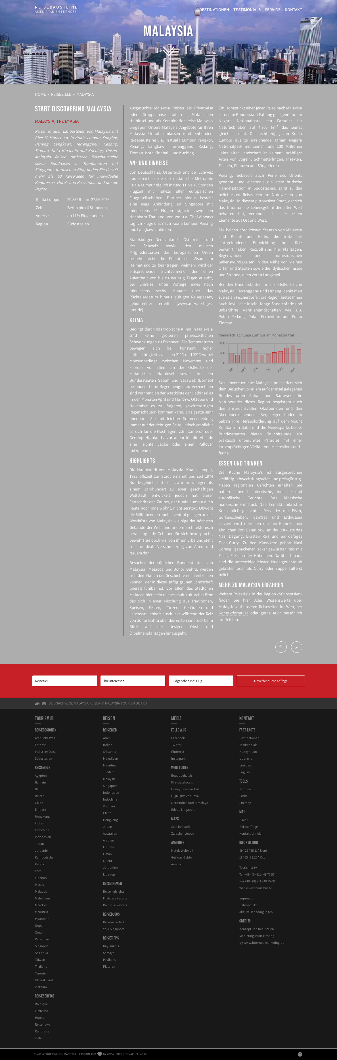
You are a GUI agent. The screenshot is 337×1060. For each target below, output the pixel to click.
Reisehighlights (113, 891)
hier (246, 600)
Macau (39, 884)
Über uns (245, 758)
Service (273, 9)
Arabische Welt (45, 738)
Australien (110, 833)
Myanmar (42, 918)
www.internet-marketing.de (264, 942)
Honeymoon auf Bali (185, 789)
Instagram (178, 758)
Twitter (176, 745)
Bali (37, 789)
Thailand (41, 966)
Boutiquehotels (181, 775)
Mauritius (41, 912)
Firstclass (41, 1011)
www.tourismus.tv (259, 888)
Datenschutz (248, 905)
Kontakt (293, 9)
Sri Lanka (41, 953)
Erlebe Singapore (183, 809)
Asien (107, 738)
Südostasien (78, 223)
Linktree (245, 765)
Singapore (110, 785)
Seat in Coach (180, 826)
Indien (39, 823)
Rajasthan (42, 939)
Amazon (177, 864)
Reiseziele (61, 94)
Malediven (42, 898)
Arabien (108, 840)
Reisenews (42, 1024)
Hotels (39, 1017)
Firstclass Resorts (115, 898)
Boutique (41, 1004)
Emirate (40, 809)
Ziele (38, 1038)
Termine (245, 789)
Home (40, 94)
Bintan (40, 796)
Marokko (41, 905)
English (244, 772)
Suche (243, 796)
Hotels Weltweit (182, 850)
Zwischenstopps (182, 833)
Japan (39, 843)
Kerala (39, 864)
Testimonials (246, 9)
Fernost (40, 745)
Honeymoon (248, 751)
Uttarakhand (44, 980)
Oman (39, 932)
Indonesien (43, 837)
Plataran (109, 966)
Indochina (42, 830)
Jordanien (42, 850)
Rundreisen (43, 1031)
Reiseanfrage (248, 826)
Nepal (39, 925)
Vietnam (41, 987)
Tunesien (41, 973)
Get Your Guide (181, 857)
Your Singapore (113, 929)
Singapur (41, 946)
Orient (107, 861)
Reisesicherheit (113, 922)
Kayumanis (111, 946)
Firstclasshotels (182, 782)
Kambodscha (44, 857)
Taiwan (40, 959)
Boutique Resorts (115, 905)
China (39, 803)
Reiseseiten (269, 606)
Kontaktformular (233, 613)
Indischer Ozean (46, 751)
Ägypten (41, 775)
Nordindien (189, 803)
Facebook (178, 738)
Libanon (41, 878)
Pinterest (177, 751)
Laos (38, 871)
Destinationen (214, 9)
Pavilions (109, 959)
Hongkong (42, 816)
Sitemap (245, 803)
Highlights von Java (185, 796)
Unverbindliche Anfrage (271, 681)
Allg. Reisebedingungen (256, 912)
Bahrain (40, 782)
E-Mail (243, 820)
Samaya (108, 953)
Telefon (231, 619)
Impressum (247, 898)
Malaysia (168, 31)
